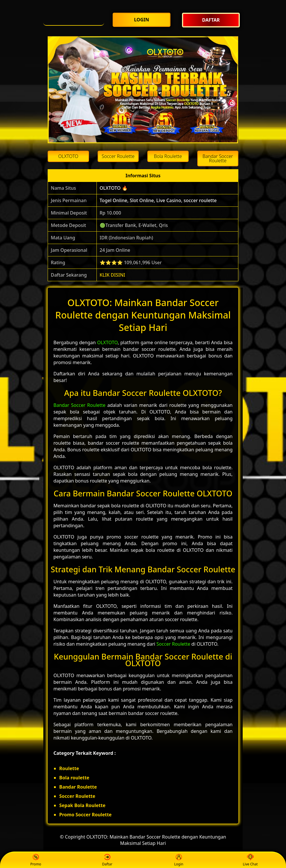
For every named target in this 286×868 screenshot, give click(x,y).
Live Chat (250, 860)
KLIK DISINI (112, 275)
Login (178, 860)
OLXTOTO (107, 342)
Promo (35, 860)
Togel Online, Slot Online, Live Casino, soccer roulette (158, 200)
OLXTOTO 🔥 (114, 188)
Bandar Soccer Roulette (79, 405)
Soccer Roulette (173, 644)
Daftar (107, 860)
